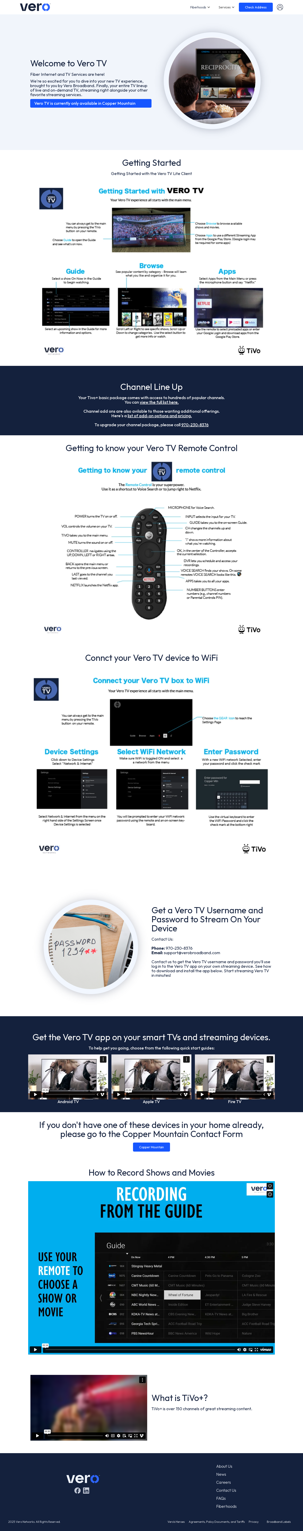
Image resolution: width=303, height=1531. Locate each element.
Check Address (256, 7)
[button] (200, 7)
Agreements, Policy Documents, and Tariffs (217, 1522)
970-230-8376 (195, 424)
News (221, 1474)
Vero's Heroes (176, 1522)
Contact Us (226, 1490)
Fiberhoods (198, 7)
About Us (224, 1466)
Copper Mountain (151, 1147)
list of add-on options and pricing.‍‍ (160, 415)
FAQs (221, 1498)
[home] (35, 7)
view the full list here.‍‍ (159, 402)
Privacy (254, 1522)
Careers (223, 1482)
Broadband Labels (279, 1522)
